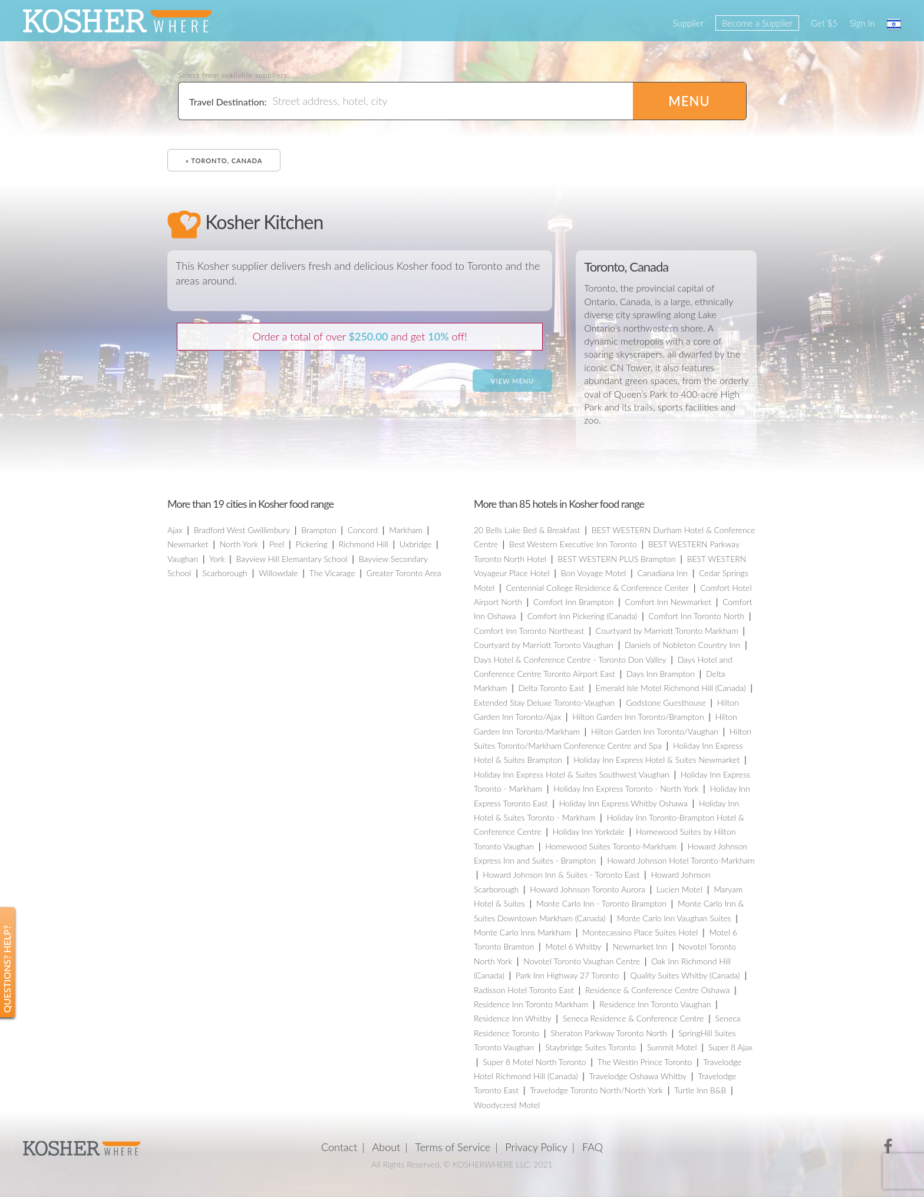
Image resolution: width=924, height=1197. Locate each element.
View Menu (512, 381)
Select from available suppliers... (236, 75)
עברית (894, 24)
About (386, 1147)
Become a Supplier (757, 23)
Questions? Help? (6, 969)
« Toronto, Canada (224, 160)
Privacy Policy (536, 1147)
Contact (339, 1147)
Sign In (862, 23)
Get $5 (824, 23)
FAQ (592, 1147)
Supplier (688, 23)
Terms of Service (453, 1147)
